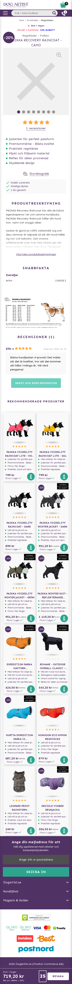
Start (21, 20)
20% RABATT (47, 30)
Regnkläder (47, 20)
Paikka (44, 35)
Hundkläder (33, 20)
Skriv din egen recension (36, 383)
